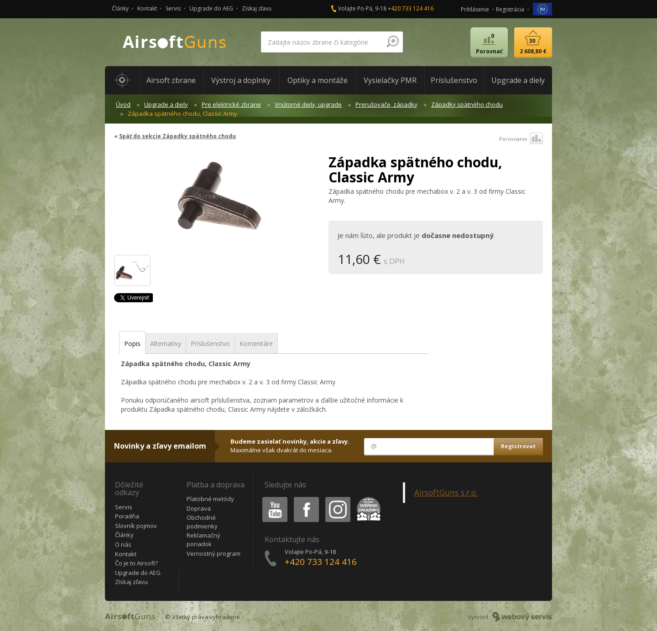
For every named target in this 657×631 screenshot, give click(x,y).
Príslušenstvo (210, 343)
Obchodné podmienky (202, 521)
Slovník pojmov (136, 526)
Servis (173, 8)
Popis (132, 343)
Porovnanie (521, 139)
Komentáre (256, 343)
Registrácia (510, 9)
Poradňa (127, 516)
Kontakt (147, 8)
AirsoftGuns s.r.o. (446, 492)
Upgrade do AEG (211, 8)
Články (120, 8)
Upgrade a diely (166, 104)
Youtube (272, 498)
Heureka (367, 498)
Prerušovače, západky (386, 104)
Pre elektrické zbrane (231, 104)
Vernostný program (213, 553)
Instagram (337, 498)
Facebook (305, 498)
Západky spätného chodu (467, 104)
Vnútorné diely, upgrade (308, 104)
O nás (123, 544)
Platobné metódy (210, 499)
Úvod (123, 104)
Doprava (199, 508)
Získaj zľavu (256, 8)
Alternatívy (165, 343)
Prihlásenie (475, 9)
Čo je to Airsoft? (136, 563)
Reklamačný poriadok (203, 539)
